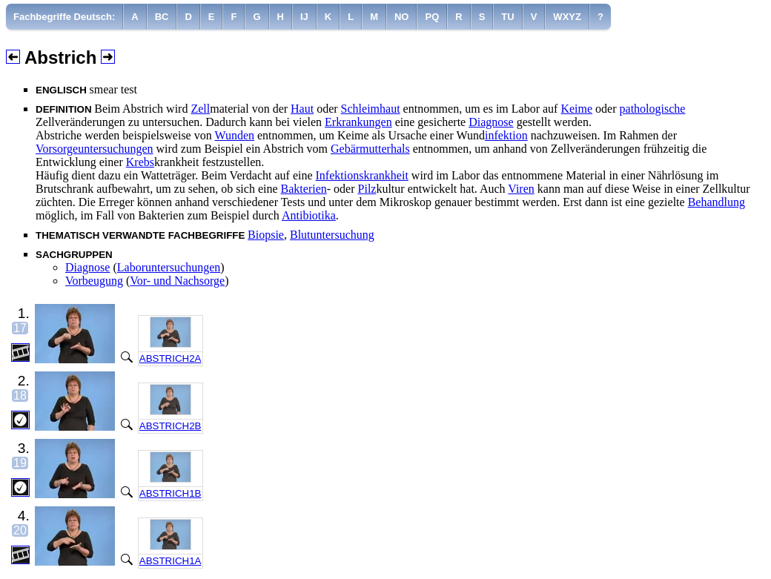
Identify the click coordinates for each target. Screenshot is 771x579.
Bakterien (304, 188)
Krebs (140, 162)
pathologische (653, 108)
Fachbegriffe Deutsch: (64, 16)
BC (162, 16)
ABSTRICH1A (170, 560)
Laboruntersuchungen (169, 267)
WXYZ (567, 16)
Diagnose (491, 122)
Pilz (367, 188)
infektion (506, 135)
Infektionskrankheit (362, 175)
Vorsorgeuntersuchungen (94, 148)
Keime (576, 108)
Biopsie (266, 234)
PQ (432, 16)
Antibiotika (309, 215)
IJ (304, 16)
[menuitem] (64, 17)
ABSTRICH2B (170, 425)
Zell (200, 108)
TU (507, 16)
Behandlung (716, 202)
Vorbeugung (94, 280)
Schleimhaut (370, 108)
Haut (302, 108)
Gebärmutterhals (370, 148)
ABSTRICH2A (170, 358)
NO (401, 16)
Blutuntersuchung (332, 234)
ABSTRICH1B (170, 493)
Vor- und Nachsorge (177, 280)
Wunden (234, 135)
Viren (521, 188)
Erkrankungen (358, 122)
